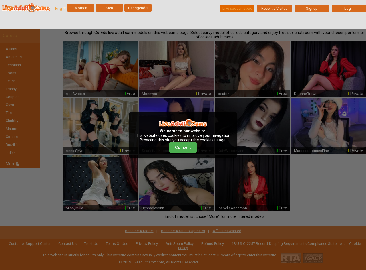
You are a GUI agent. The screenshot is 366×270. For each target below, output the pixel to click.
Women (80, 8)
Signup (312, 8)
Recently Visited (274, 8)
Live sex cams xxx (237, 8)
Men (109, 8)
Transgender (138, 8)
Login (349, 8)
